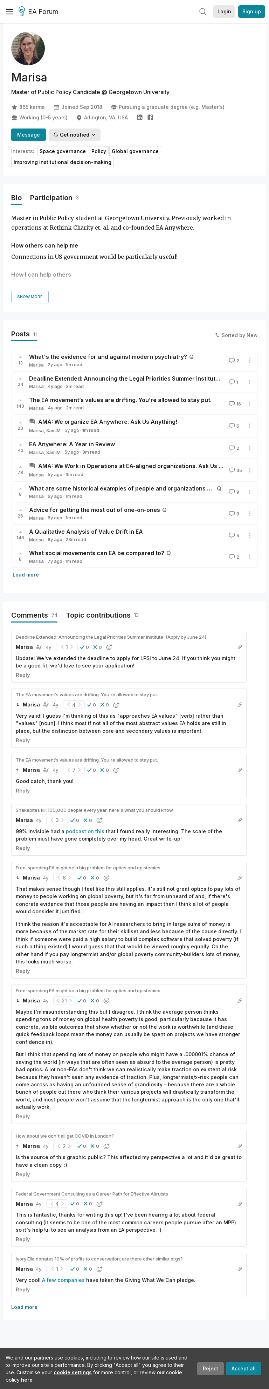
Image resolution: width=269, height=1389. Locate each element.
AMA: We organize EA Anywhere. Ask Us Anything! (107, 421)
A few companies (63, 1280)
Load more (26, 575)
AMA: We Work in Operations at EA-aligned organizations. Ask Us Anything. (141, 465)
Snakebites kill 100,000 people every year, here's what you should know (94, 810)
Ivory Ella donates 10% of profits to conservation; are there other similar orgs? (99, 1259)
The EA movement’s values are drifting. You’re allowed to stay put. (120, 399)
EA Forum (39, 12)
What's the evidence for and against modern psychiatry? (108, 356)
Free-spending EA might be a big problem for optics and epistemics (88, 867)
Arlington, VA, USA (102, 117)
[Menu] (9, 11)
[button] (84, 647)
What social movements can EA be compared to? (96, 553)
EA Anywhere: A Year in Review (72, 444)
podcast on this (85, 831)
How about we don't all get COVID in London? (65, 1136)
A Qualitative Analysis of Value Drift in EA (86, 531)
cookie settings (73, 1372)
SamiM (53, 430)
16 (234, 404)
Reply (23, 675)
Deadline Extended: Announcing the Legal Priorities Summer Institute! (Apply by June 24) (111, 637)
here (27, 1380)
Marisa (36, 365)
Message (28, 135)
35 (235, 470)
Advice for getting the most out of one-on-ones (94, 509)
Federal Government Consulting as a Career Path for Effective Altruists (92, 1194)
